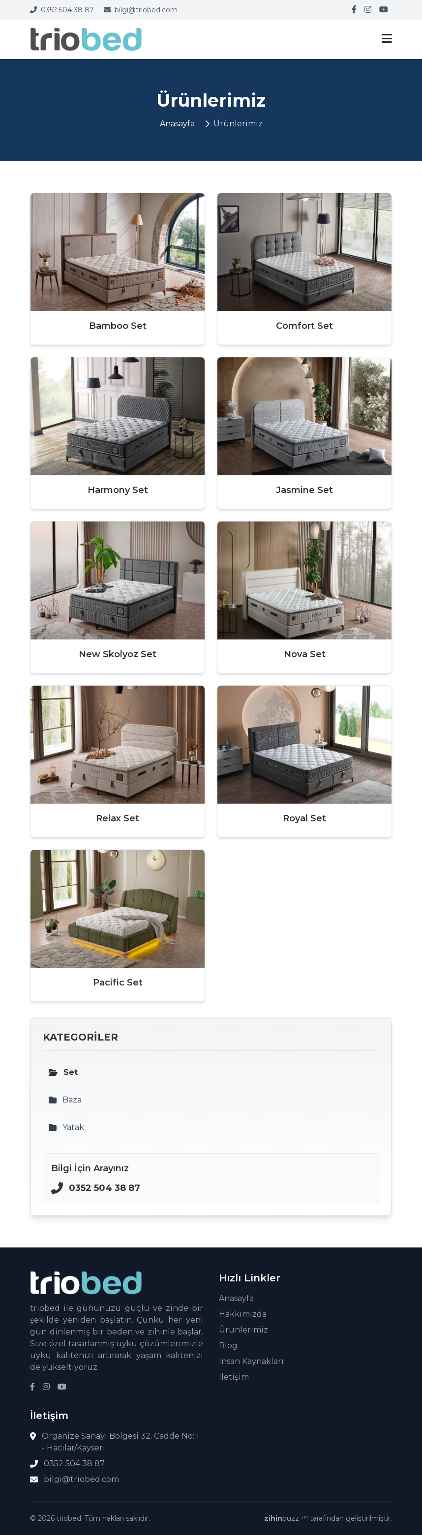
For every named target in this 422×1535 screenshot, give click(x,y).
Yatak (66, 1127)
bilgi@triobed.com (141, 9)
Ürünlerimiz (243, 1329)
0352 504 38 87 (62, 9)
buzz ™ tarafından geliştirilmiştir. (328, 1518)
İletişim (234, 1377)
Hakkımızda (243, 1314)
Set (63, 1072)
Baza (65, 1099)
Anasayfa (177, 123)
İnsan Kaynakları (251, 1361)
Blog (228, 1345)
